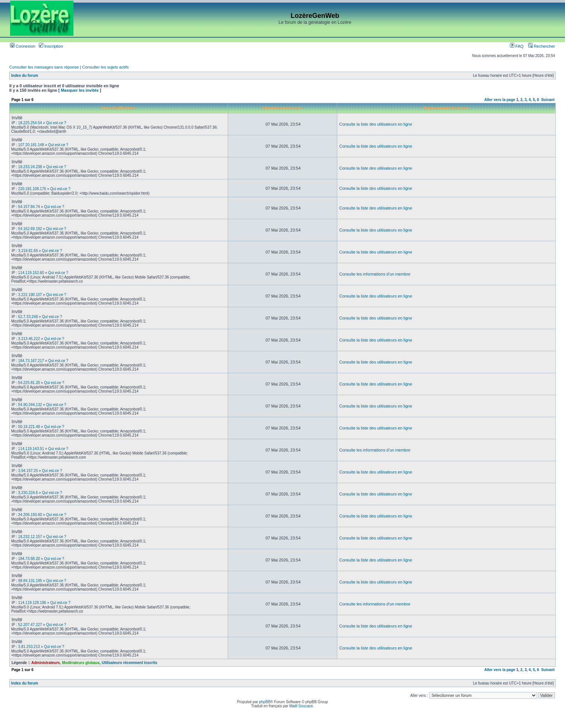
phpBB (264, 702)
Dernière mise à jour (282, 108)
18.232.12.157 (30, 537)
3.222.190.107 (30, 295)
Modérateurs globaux (81, 663)
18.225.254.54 (30, 123)
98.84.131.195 (30, 581)
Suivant (548, 100)
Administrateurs (45, 663)
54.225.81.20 (29, 383)
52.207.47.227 (30, 625)
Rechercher (541, 46)
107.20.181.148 (31, 145)
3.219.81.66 (28, 251)
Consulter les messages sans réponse (44, 67)
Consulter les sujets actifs (105, 67)
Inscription (51, 46)
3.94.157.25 (28, 471)
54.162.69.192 (30, 229)
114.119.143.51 (31, 449)
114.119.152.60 (31, 273)
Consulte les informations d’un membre (374, 274)
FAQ (517, 46)
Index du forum (24, 75)
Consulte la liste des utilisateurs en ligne (375, 124)
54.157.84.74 (29, 207)
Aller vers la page (500, 100)
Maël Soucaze (301, 706)
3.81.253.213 (29, 647)
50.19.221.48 (29, 427)
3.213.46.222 (29, 339)
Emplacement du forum (446, 108)
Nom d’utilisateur (118, 108)
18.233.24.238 (30, 167)
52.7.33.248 (28, 317)
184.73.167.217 (31, 361)
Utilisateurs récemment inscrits (129, 663)
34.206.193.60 (30, 515)
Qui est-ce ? (56, 123)
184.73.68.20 (29, 559)
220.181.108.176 (32, 189)
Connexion (22, 46)
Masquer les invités (80, 90)
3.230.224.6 (28, 493)
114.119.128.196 (32, 603)
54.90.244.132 (30, 405)
